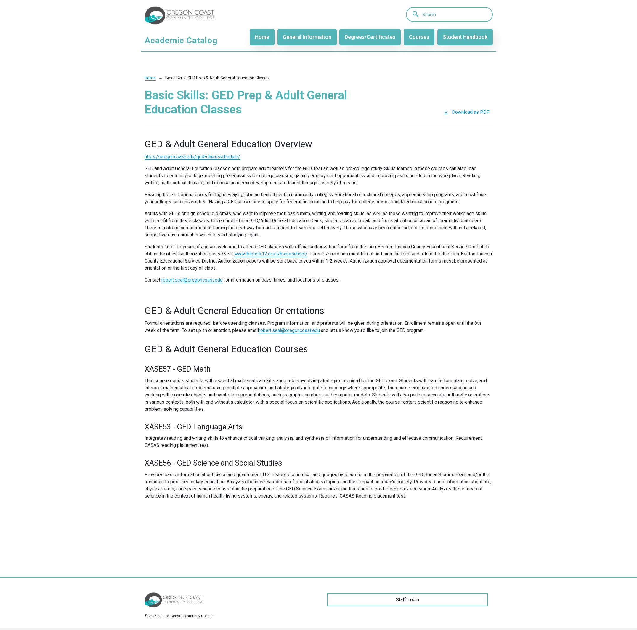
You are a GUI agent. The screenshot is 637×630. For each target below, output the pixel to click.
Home (262, 37)
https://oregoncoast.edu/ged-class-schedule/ (192, 156)
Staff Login (407, 599)
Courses (419, 37)
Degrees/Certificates (370, 37)
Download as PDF (466, 112)
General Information (307, 37)
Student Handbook (465, 37)
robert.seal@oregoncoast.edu (289, 330)
